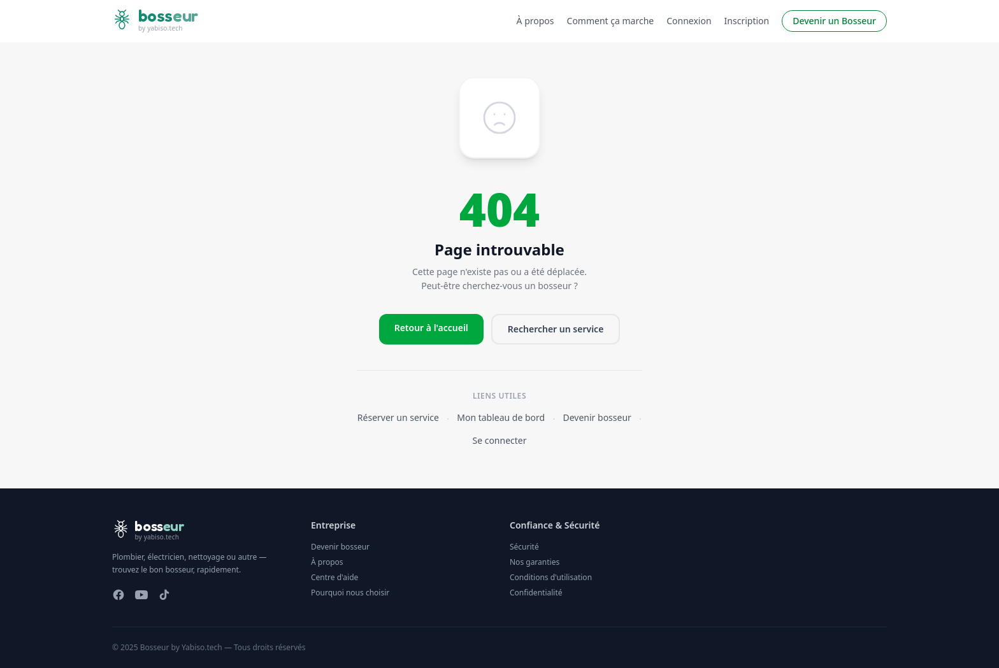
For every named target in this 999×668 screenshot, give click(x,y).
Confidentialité (536, 592)
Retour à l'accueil (431, 328)
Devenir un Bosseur (834, 21)
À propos (535, 21)
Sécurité (524, 546)
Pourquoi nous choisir (350, 592)
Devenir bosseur (597, 417)
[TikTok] (164, 594)
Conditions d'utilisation (551, 577)
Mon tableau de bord (501, 417)
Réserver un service (398, 417)
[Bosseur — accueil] (155, 21)
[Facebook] (118, 594)
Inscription (747, 21)
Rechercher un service (556, 329)
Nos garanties (534, 562)
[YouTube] (141, 594)
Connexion (688, 21)
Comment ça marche (610, 21)
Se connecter (499, 440)
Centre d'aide (334, 577)
